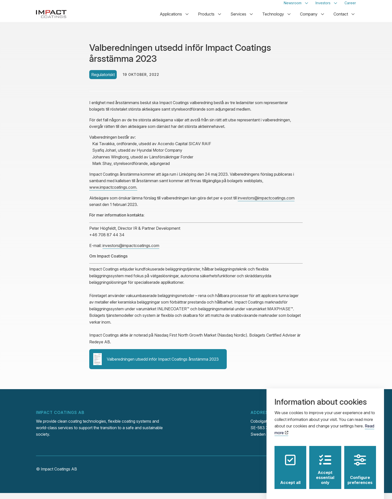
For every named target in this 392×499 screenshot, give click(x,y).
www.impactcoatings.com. (113, 193)
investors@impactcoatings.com (266, 203)
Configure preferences (360, 464)
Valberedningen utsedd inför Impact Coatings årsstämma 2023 (156, 365)
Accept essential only (325, 464)
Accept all (290, 464)
